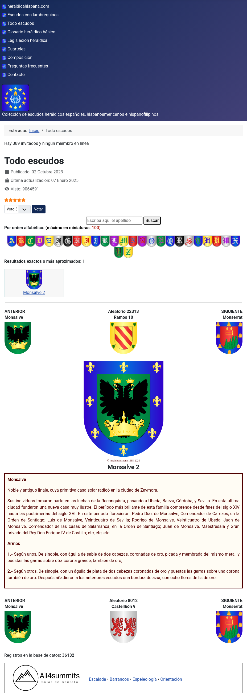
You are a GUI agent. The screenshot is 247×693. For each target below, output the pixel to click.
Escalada (97, 679)
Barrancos (119, 679)
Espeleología (145, 679)
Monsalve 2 (34, 292)
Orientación (171, 679)
